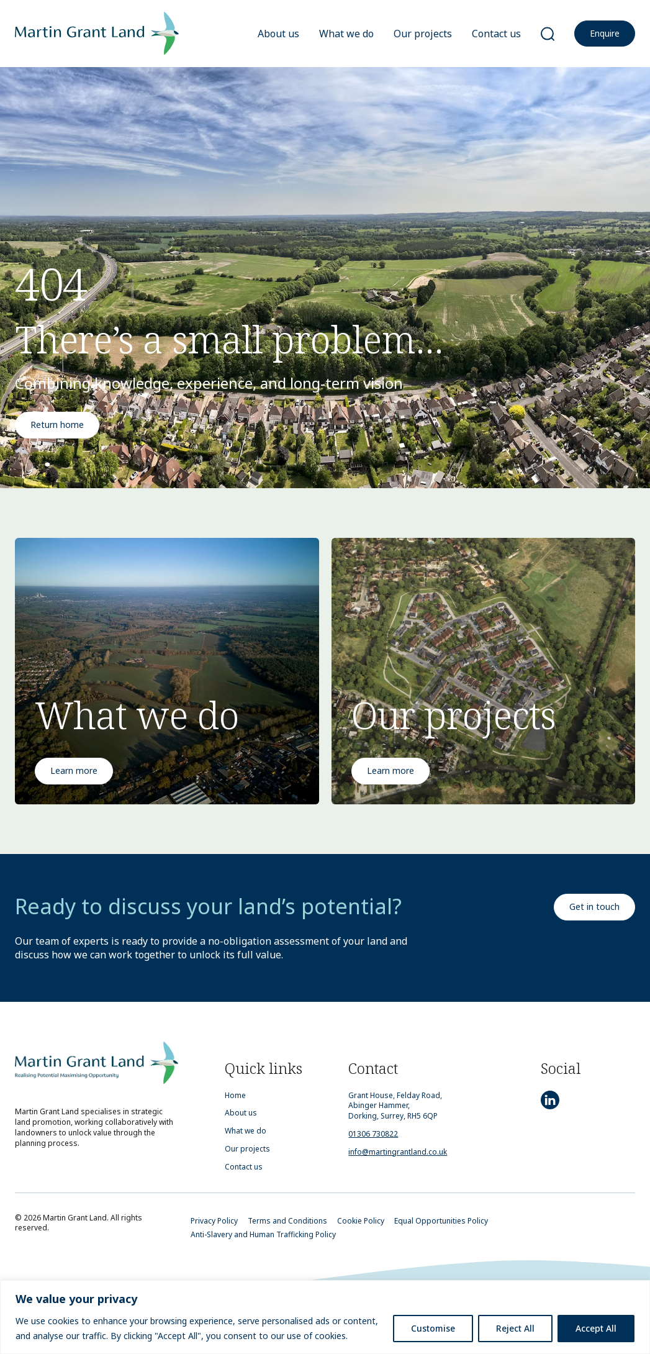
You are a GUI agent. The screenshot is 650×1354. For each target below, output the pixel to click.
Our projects (423, 33)
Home (235, 1096)
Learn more (73, 770)
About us (278, 33)
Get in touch (594, 906)
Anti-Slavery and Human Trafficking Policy (263, 1234)
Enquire (605, 33)
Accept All (596, 1328)
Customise (433, 1328)
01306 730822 (373, 1134)
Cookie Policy (360, 1220)
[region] (325, 1317)
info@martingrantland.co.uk (397, 1152)
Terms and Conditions (287, 1220)
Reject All (515, 1328)
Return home (57, 424)
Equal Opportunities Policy (441, 1220)
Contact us (496, 33)
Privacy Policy (214, 1220)
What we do (346, 33)
